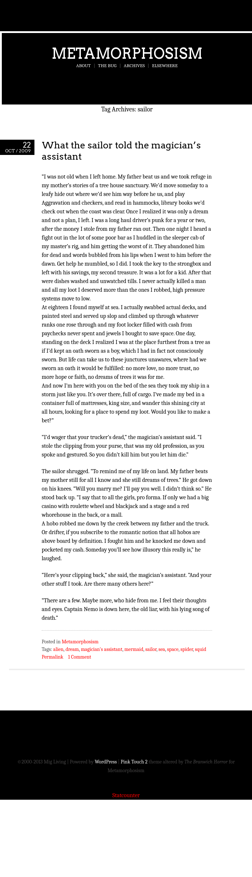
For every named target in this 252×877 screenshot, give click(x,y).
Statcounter (126, 795)
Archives (134, 65)
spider (187, 649)
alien (58, 649)
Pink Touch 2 (134, 762)
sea (161, 649)
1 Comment (79, 657)
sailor (151, 649)
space (172, 649)
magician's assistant (102, 649)
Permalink (52, 657)
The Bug (107, 65)
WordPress (106, 762)
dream (72, 649)
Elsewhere (165, 65)
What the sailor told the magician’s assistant (121, 150)
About (83, 65)
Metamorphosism (127, 53)
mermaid (133, 649)
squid (200, 649)
